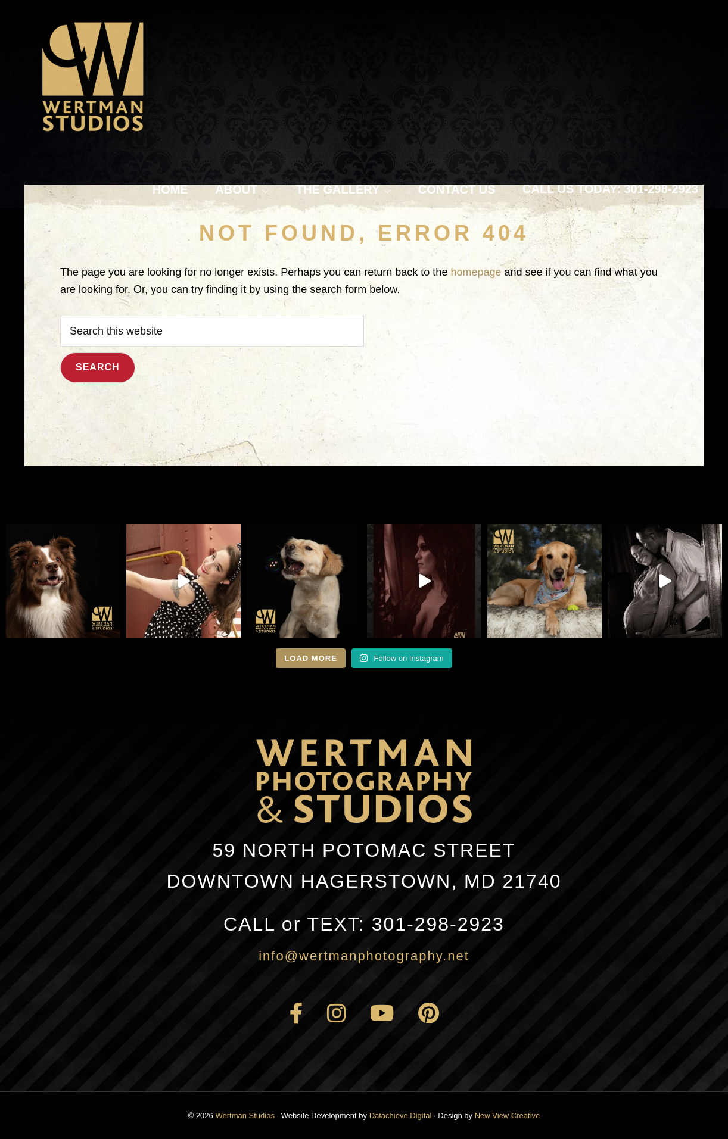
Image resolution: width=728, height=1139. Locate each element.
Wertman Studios (244, 1115)
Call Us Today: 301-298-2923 (610, 188)
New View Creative (507, 1115)
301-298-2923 (364, 924)
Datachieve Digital (400, 1115)
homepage (475, 272)
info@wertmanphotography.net (364, 955)
